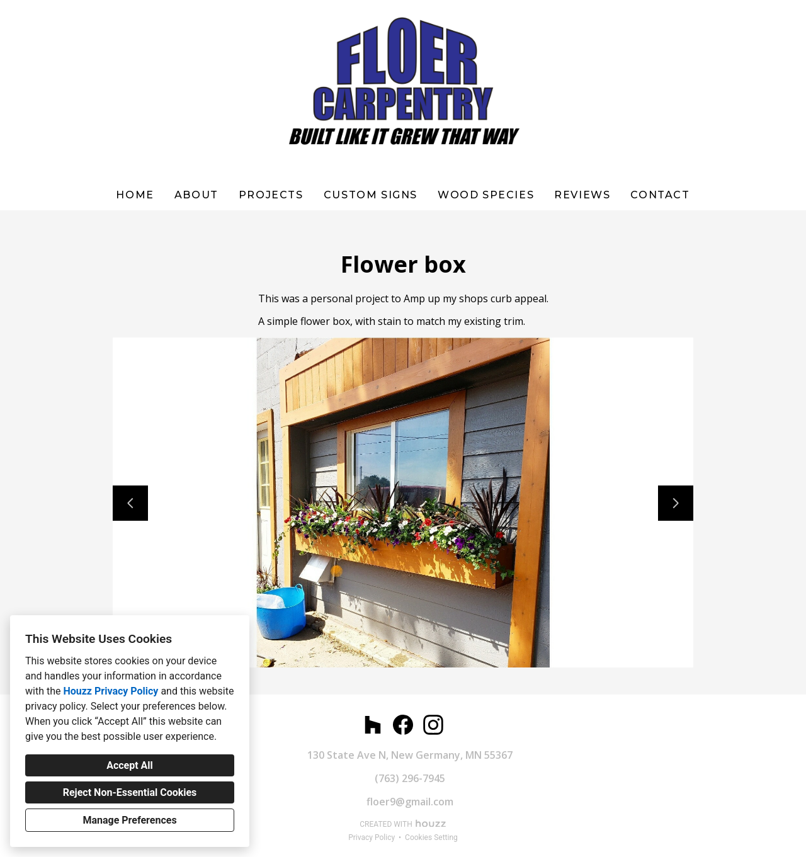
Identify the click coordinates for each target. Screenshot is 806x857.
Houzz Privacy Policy (110, 691)
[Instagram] (433, 725)
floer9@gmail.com (409, 802)
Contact (660, 195)
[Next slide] (675, 503)
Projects (271, 195)
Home (135, 195)
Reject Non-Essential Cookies (130, 792)
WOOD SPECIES (486, 195)
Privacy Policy (371, 837)
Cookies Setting (431, 837)
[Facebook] (403, 725)
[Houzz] (373, 725)
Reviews (582, 195)
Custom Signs (370, 195)
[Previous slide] (130, 503)
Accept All (129, 765)
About (196, 195)
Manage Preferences (129, 820)
